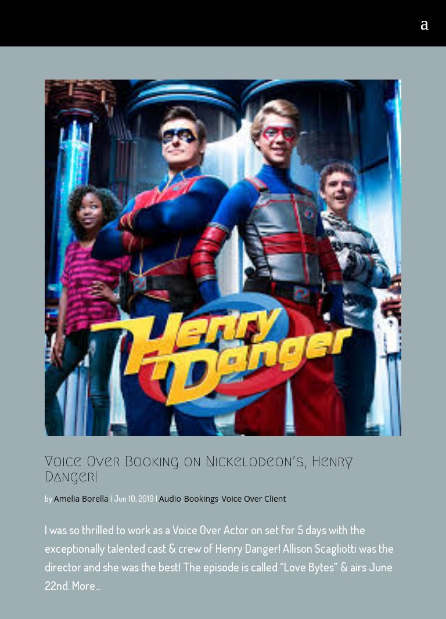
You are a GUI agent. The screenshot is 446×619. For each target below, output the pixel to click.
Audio (170, 498)
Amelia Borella (81, 498)
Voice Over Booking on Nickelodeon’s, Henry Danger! (199, 468)
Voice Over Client (253, 498)
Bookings (201, 498)
